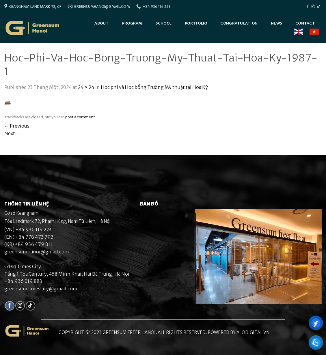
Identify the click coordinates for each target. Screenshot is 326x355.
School (164, 23)
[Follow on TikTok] (319, 7)
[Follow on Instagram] (313, 7)
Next (12, 133)
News (276, 23)
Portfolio (196, 23)
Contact (305, 23)
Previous (16, 126)
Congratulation (239, 23)
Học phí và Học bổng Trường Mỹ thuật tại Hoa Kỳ (154, 87)
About (101, 23)
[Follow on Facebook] (308, 7)
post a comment (80, 117)
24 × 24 (86, 87)
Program (132, 23)
